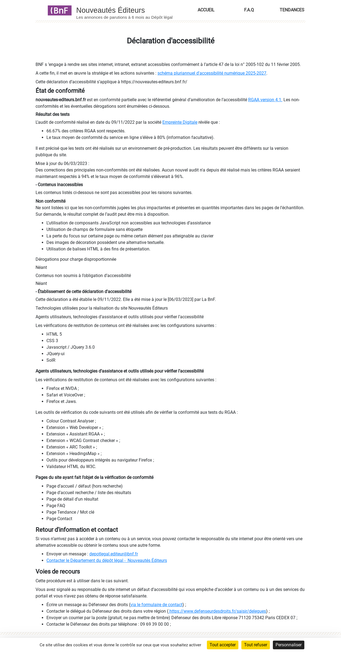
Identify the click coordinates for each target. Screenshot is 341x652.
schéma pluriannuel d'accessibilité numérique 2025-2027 (211, 73)
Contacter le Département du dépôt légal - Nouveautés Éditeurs (106, 560)
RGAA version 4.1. (265, 99)
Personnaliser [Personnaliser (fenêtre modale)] (289, 644)
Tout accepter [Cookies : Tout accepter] (223, 644)
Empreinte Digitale (179, 122)
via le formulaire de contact (156, 604)
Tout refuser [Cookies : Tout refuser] (255, 644)
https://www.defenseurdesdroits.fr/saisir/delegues (217, 611)
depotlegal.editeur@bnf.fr (113, 553)
